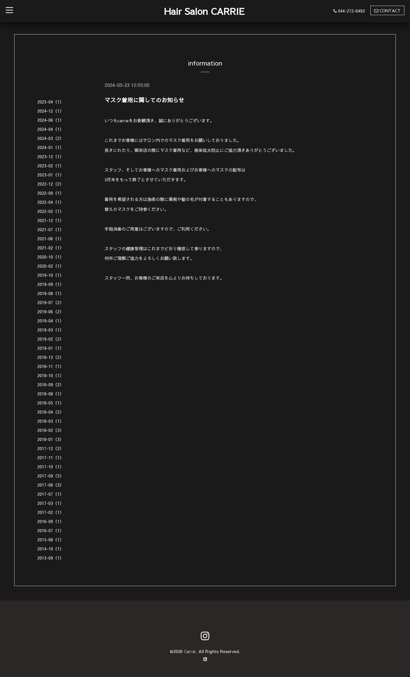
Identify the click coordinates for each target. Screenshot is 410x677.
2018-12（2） (50, 357)
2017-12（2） (50, 448)
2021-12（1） (50, 220)
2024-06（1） (50, 120)
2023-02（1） (50, 165)
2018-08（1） (50, 394)
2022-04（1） (50, 202)
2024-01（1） (50, 147)
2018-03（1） (50, 421)
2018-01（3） (50, 439)
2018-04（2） (50, 412)
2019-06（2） (50, 311)
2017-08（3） (50, 485)
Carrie (190, 651)
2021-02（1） (50, 248)
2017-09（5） (50, 476)
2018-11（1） (50, 366)
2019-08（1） (50, 293)
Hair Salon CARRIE (204, 11)
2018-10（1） (50, 375)
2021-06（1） (50, 238)
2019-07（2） (50, 302)
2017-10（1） (50, 466)
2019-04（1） (50, 321)
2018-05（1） (50, 403)
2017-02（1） (50, 512)
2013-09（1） (50, 558)
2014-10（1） (50, 549)
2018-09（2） (50, 384)
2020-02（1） (50, 266)
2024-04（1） (50, 129)
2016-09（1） (50, 521)
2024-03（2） (50, 138)
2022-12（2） (50, 184)
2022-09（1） (50, 193)
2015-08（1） (50, 539)
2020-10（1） (50, 257)
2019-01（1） (50, 348)
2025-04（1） (50, 102)
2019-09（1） (50, 284)
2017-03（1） (50, 503)
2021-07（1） (50, 229)
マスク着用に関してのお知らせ (144, 100)
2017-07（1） (50, 494)
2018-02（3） (50, 430)
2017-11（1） (50, 457)
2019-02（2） (50, 339)
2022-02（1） (50, 211)
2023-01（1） (50, 175)
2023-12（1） (50, 156)
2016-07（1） (50, 530)
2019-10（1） (50, 275)
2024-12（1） (50, 111)
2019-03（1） (50, 330)
